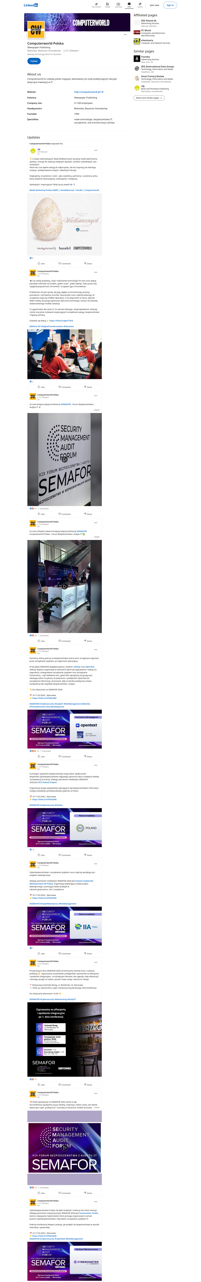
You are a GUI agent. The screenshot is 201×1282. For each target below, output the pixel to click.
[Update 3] (77, 454)
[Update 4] (77, 581)
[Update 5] (77, 702)
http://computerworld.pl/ (89, 91)
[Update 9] (77, 1142)
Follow (34, 61)
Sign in (170, 5)
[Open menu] (125, 34)
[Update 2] (77, 329)
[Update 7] (77, 908)
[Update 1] (77, 203)
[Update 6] (77, 809)
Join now (154, 5)
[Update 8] (77, 1023)
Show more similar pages (149, 98)
